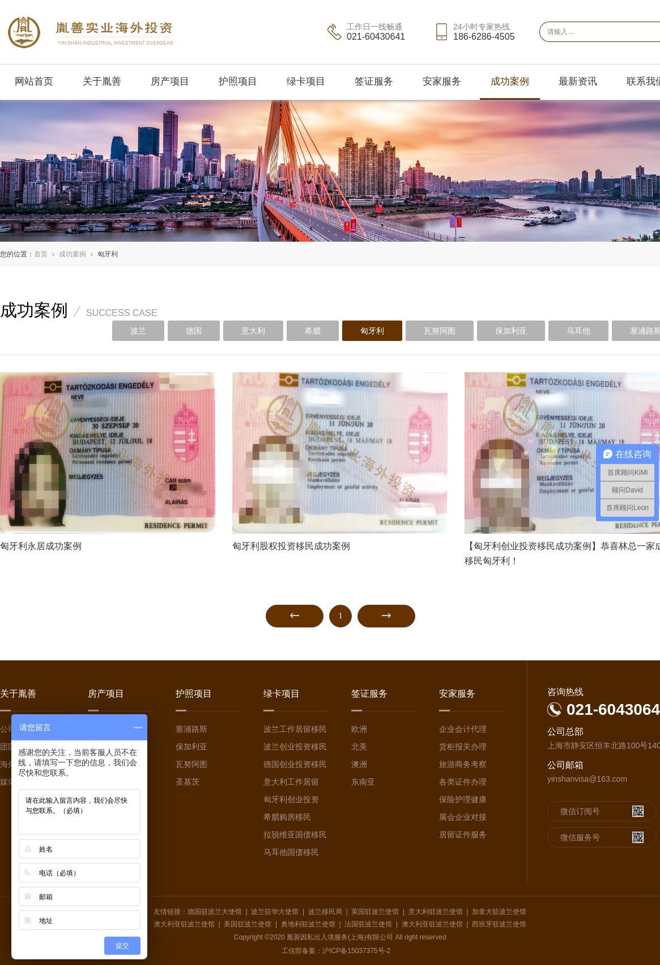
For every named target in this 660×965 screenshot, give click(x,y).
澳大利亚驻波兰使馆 (184, 924)
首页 (41, 254)
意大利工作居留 (291, 781)
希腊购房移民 (287, 816)
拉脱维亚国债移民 (295, 834)
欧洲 (359, 729)
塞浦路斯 (191, 729)
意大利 (253, 330)
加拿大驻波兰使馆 (499, 912)
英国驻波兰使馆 (375, 912)
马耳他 (578, 330)
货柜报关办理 (463, 746)
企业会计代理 (463, 729)
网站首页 (34, 81)
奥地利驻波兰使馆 (308, 924)
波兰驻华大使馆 (275, 912)
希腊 (313, 330)
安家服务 (442, 81)
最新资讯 (578, 81)
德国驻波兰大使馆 (215, 912)
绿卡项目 (306, 81)
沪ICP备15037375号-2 (356, 951)
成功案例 (510, 81)
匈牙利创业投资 (291, 799)
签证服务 (374, 81)
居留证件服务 (463, 834)
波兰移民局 (325, 912)
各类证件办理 (463, 781)
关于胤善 (102, 81)
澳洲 (359, 764)
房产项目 (170, 81)
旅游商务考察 (463, 764)
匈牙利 (107, 254)
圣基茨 (187, 781)
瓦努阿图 (439, 330)
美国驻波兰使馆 (247, 924)
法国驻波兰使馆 (368, 924)
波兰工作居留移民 (295, 729)
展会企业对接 (463, 816)
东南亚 (363, 781)
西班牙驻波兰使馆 (499, 924)
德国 (194, 330)
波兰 (138, 330)
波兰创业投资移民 (295, 746)
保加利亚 (511, 330)
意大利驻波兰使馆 (435, 912)
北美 (359, 746)
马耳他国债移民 (291, 852)
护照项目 (238, 81)
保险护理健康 (463, 799)
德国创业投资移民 (295, 764)
